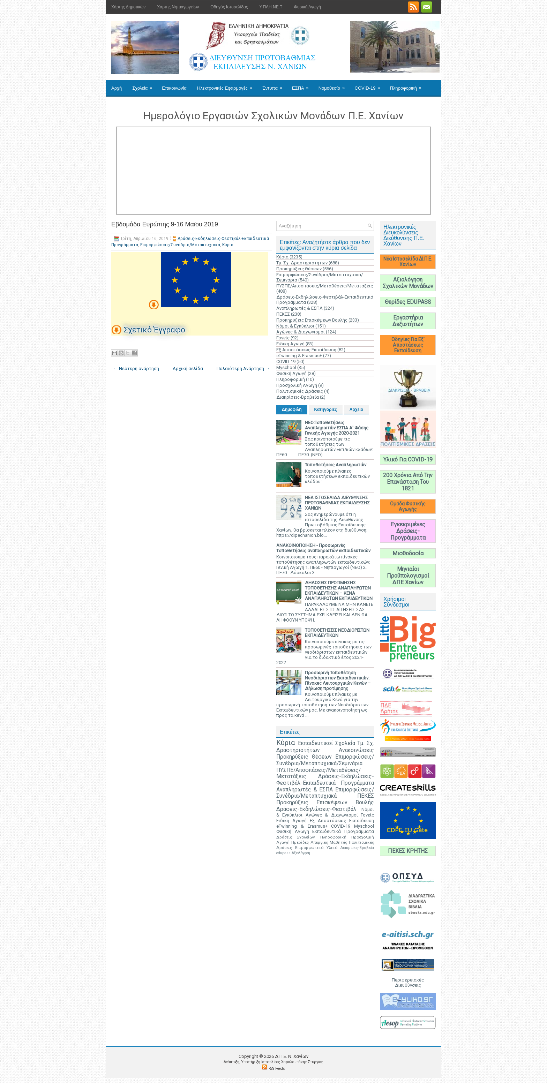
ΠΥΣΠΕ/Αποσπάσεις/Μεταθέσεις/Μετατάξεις (324, 285)
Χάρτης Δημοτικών (128, 7)
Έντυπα (274, 85)
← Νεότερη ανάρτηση (136, 368)
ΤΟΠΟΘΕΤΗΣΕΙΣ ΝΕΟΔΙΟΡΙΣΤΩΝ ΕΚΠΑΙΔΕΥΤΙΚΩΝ (337, 632)
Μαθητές (338, 842)
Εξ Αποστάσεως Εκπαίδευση (306, 349)
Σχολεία (144, 85)
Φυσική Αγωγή (307, 7)
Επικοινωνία (174, 88)
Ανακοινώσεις (356, 750)
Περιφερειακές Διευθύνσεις (408, 982)
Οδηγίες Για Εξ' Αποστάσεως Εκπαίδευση (408, 345)
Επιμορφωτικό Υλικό (316, 847)
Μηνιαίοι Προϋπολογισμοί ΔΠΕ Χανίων (408, 576)
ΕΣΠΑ (302, 85)
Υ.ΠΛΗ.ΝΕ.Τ (271, 7)
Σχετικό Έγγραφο (154, 329)
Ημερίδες (300, 842)
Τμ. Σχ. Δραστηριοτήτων (302, 262)
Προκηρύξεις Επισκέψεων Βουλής (311, 320)
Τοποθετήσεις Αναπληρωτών (335, 464)
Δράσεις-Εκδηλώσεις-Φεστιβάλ (316, 809)
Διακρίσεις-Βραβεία (297, 397)
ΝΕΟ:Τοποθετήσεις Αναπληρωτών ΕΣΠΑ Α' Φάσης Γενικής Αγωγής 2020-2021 (336, 428)
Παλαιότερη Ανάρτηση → (243, 368)
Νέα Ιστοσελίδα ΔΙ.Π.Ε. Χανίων (407, 261)
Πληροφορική (408, 85)
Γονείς (283, 337)
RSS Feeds (277, 1068)
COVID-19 (370, 85)
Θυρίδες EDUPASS (408, 302)
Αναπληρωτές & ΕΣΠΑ (299, 308)
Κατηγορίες (325, 409)
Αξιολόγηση (301, 853)
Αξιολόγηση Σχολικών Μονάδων (408, 282)
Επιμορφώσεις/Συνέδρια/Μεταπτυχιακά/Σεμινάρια (325, 760)
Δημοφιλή (292, 409)
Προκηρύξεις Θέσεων (299, 268)
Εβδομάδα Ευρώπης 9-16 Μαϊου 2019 (164, 224)
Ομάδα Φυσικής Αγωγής (408, 506)
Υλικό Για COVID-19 (408, 459)
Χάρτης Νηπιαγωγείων (178, 7)
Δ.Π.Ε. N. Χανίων (291, 1056)
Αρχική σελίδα (188, 368)
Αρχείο (356, 409)
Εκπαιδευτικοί (315, 743)
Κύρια (227, 244)
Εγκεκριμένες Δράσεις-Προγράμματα (408, 531)
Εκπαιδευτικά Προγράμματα (343, 831)
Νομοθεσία (334, 85)
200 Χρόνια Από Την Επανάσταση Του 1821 (408, 482)
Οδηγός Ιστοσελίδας (229, 7)
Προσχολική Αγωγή (296, 385)
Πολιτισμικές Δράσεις (299, 391)
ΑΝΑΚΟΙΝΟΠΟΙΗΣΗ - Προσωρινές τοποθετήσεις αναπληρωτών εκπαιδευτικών (323, 548)
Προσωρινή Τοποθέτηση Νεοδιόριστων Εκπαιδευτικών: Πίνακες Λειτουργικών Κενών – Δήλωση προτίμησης (338, 680)
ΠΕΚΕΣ (283, 314)
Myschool (286, 367)
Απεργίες (319, 842)
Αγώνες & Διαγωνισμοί (300, 331)
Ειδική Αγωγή (290, 343)
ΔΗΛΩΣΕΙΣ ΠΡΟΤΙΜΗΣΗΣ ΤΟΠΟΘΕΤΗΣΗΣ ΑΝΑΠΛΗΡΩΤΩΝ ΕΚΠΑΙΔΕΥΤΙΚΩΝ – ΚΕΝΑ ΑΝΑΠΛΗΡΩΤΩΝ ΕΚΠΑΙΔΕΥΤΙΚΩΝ (339, 590)
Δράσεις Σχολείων (295, 837)
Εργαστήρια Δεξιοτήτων (407, 321)
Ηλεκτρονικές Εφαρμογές (227, 85)
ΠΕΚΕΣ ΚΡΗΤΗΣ (408, 851)
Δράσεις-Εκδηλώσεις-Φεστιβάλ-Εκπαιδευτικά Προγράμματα (325, 779)
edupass (283, 853)
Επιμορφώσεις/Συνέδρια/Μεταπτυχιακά (180, 244)
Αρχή (116, 88)
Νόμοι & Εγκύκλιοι (295, 326)
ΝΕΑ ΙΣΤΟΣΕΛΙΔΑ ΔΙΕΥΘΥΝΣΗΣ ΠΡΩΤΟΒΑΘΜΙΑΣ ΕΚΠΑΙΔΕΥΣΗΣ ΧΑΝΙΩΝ (337, 503)
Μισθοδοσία (408, 553)
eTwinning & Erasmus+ (299, 355)
